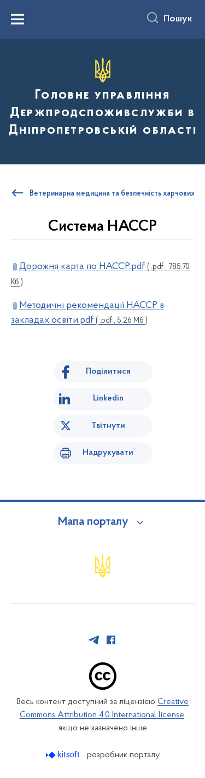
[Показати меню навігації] (17, 19)
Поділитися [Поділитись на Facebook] (108, 371)
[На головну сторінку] (102, 100)
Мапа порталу (93, 522)
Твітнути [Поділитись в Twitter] (108, 425)
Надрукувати (108, 452)
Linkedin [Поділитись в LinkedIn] (108, 398)
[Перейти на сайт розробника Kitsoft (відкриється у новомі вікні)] (63, 755)
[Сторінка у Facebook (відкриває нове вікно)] (111, 640)
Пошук (177, 19)
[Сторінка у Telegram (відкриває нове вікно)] (94, 640)
